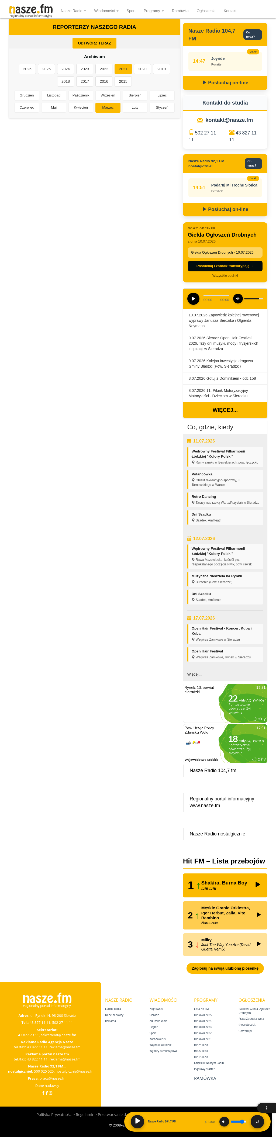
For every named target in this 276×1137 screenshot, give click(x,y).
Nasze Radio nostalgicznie (217, 834)
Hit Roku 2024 (203, 1021)
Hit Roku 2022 (203, 1033)
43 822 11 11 (37, 1047)
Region (154, 1027)
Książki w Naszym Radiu (209, 1063)
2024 (65, 69)
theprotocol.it (247, 1025)
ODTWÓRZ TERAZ (94, 43)
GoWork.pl (245, 1031)
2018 (65, 81)
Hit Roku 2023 (203, 1027)
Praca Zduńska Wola (251, 1019)
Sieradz (154, 1015)
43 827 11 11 (40, 1022)
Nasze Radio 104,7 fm (213, 770)
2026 (27, 69)
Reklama (110, 1021)
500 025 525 (44, 1071)
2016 (104, 81)
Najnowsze (156, 1009)
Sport (131, 11)
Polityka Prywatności (54, 1114)
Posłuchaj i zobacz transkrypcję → (225, 266)
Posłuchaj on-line (225, 82)
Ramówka (180, 11)
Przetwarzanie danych (117, 1114)
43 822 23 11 (28, 1034)
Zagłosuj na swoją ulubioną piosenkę (225, 968)
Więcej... (225, 410)
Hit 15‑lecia (201, 1057)
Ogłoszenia (206, 11)
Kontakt (230, 11)
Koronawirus (157, 1039)
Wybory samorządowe (164, 1051)
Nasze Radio (73, 11)
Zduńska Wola (158, 1021)
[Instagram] (50, 1092)
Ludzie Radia (113, 1009)
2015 (123, 81)
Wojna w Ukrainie (160, 1045)
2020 (142, 69)
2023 (85, 69)
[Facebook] (43, 1092)
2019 (161, 69)
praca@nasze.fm (53, 1078)
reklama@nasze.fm (64, 1047)
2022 (104, 69)
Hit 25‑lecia (201, 1045)
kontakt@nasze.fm (229, 120)
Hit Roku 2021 (203, 1039)
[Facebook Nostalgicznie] (47, 1092)
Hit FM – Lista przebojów (224, 861)
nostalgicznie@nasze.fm (75, 1071)
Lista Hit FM (201, 1009)
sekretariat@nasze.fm (58, 1034)
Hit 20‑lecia (201, 1051)
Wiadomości (106, 11)
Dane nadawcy (47, 1085)
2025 (46, 69)
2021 (123, 69)
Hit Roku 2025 (203, 1015)
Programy (154, 11)
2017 (85, 81)
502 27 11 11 (62, 1022)
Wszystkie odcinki (225, 276)
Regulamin (85, 1114)
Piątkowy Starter (204, 1069)
